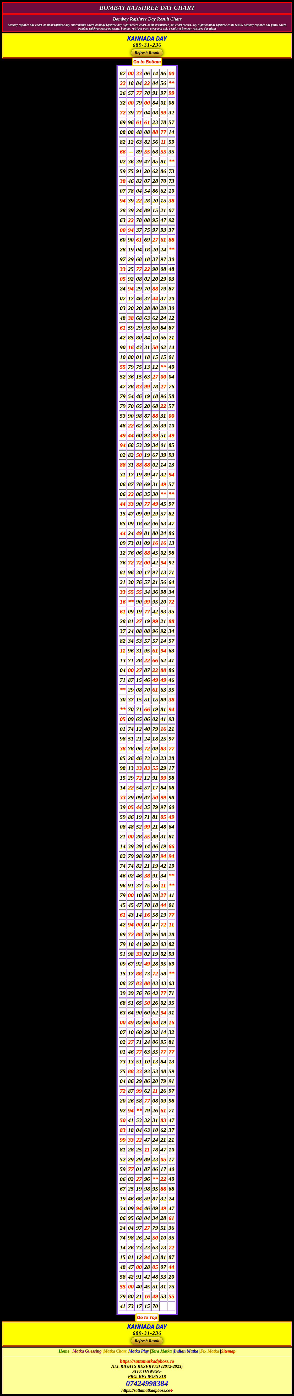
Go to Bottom (147, 61)
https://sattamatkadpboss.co (147, 1361)
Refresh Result (147, 52)
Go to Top (147, 1317)
